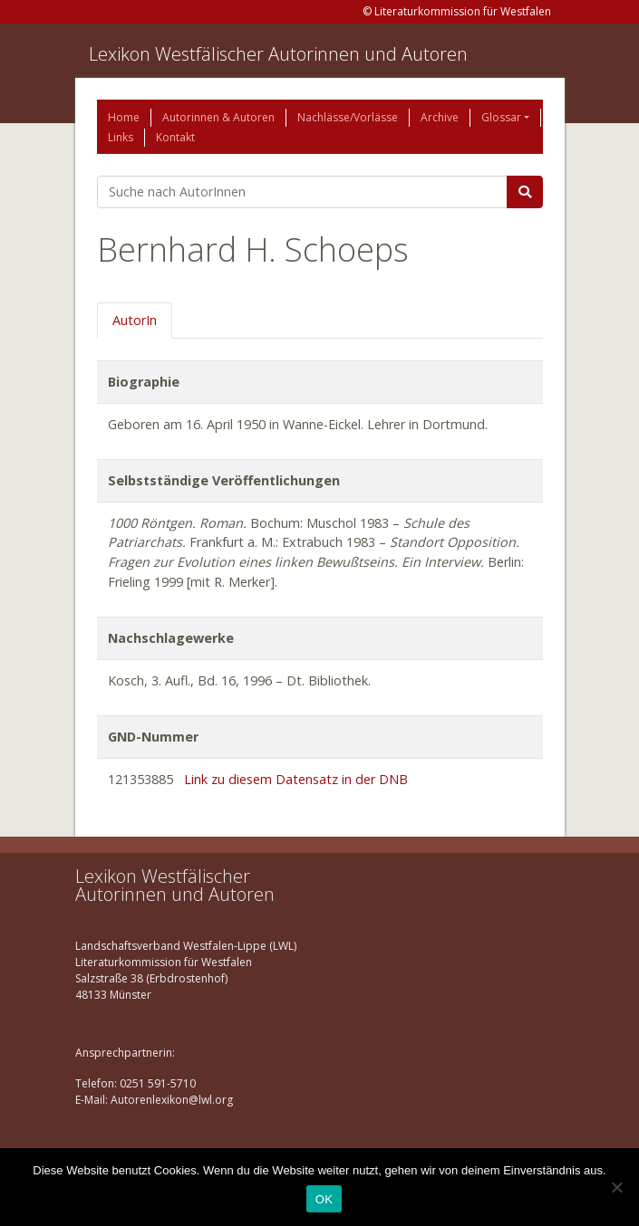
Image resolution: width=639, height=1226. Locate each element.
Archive (440, 117)
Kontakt (175, 137)
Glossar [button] (501, 117)
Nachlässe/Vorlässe (347, 117)
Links (120, 137)
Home (124, 117)
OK (324, 1199)
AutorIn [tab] (134, 320)
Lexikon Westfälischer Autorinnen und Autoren (278, 54)
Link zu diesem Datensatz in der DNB (296, 779)
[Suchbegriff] (302, 192)
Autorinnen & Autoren (218, 117)
